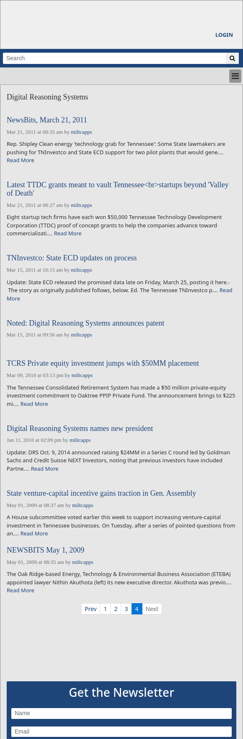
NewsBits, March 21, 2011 (47, 120)
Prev (91, 609)
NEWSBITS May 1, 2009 (45, 550)
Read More (20, 160)
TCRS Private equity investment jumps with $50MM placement (103, 363)
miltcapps (81, 132)
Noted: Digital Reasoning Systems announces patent (85, 323)
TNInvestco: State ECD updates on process (72, 258)
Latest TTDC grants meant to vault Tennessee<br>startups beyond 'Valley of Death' (118, 189)
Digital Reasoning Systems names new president (80, 429)
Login (224, 34)
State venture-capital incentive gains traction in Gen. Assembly (101, 493)
